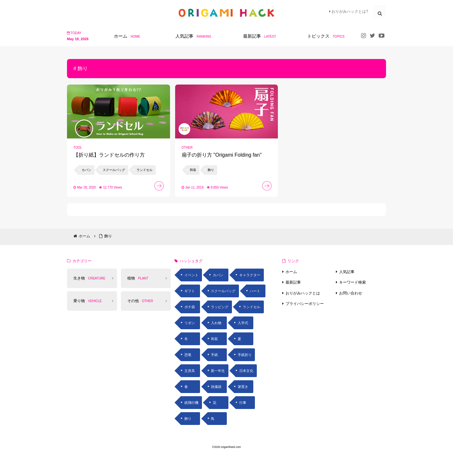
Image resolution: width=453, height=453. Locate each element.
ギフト (189, 291)
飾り (187, 418)
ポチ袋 (189, 307)
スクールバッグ (223, 291)
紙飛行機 (191, 403)
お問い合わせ (350, 293)
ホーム (291, 272)
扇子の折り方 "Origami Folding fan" (222, 155)
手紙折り (245, 355)
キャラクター (249, 275)
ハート (255, 291)
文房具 (189, 371)
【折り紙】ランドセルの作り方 (109, 155)
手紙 (214, 355)
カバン (218, 275)
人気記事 (346, 272)
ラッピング (219, 307)
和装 (214, 339)
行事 (242, 403)
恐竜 (187, 355)
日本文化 (246, 371)
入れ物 (216, 323)
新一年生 (218, 371)
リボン (189, 323)
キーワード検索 (352, 282)
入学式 (243, 323)
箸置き (243, 387)
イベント (191, 275)
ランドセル (251, 307)
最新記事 (293, 282)
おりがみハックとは (303, 293)
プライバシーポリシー (305, 303)
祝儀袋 (216, 387)
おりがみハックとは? (348, 11)
